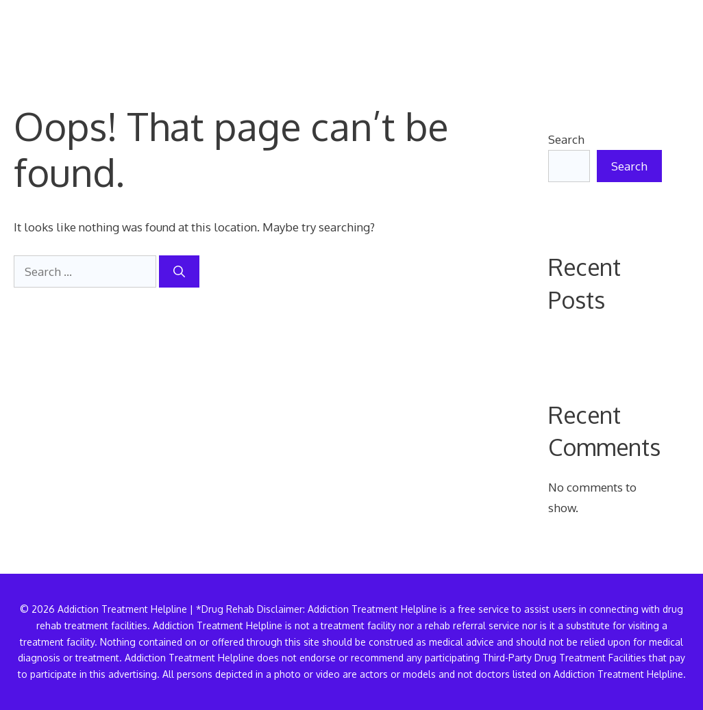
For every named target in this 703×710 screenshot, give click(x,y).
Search (566, 139)
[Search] (179, 271)
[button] (667, 37)
